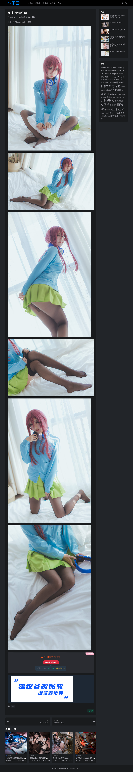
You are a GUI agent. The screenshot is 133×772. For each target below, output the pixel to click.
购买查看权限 (51, 662)
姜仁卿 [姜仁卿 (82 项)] (106, 83)
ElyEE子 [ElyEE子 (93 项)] (113, 68)
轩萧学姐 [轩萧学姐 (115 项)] (107, 110)
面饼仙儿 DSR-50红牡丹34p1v (85, 759)
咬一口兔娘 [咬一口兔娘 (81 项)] (110, 80)
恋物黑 (22, 17)
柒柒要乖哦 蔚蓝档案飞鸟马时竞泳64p (117, 16)
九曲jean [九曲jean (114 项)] (108, 77)
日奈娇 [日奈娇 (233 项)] (104, 86)
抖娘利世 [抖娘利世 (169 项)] (120, 82)
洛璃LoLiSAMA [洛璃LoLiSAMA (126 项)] (115, 94)
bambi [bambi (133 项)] (103, 67)
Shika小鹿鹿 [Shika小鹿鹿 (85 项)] (110, 73)
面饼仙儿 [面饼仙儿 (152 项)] (114, 115)
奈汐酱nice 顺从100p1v (61, 758)
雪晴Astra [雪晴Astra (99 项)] (111, 113)
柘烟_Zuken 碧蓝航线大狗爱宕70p (39, 759)
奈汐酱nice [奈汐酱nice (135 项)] (118, 79)
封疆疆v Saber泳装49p (117, 51)
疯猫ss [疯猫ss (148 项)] (109, 97)
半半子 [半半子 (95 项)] (105, 80)
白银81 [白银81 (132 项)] (115, 97)
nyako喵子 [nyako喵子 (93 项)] (115, 71)
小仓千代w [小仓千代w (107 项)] (112, 83)
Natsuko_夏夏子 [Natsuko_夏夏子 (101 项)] (106, 71)
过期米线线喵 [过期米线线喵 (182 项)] (117, 109)
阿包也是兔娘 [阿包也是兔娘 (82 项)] (104, 113)
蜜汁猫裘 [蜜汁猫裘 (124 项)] (113, 105)
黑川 (13, 706)
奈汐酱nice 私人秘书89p (117, 30)
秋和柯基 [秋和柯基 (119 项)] (120, 101)
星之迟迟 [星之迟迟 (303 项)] (114, 86)
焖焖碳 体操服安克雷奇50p (117, 38)
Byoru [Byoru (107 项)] (109, 68)
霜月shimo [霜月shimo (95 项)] (106, 116)
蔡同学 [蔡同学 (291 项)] (105, 105)
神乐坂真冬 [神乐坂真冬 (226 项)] (110, 100)
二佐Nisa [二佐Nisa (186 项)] (116, 76)
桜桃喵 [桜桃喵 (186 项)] (118, 90)
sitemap (78, 768)
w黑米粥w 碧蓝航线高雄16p (15, 759)
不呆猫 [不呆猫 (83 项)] (102, 77)
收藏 (90, 711)
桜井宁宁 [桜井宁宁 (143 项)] (111, 90)
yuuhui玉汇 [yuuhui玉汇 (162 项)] (119, 73)
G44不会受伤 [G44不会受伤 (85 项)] (120, 68)
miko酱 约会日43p (116, 23)
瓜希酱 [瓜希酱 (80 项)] (104, 97)
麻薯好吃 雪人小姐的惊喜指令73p (117, 45)
